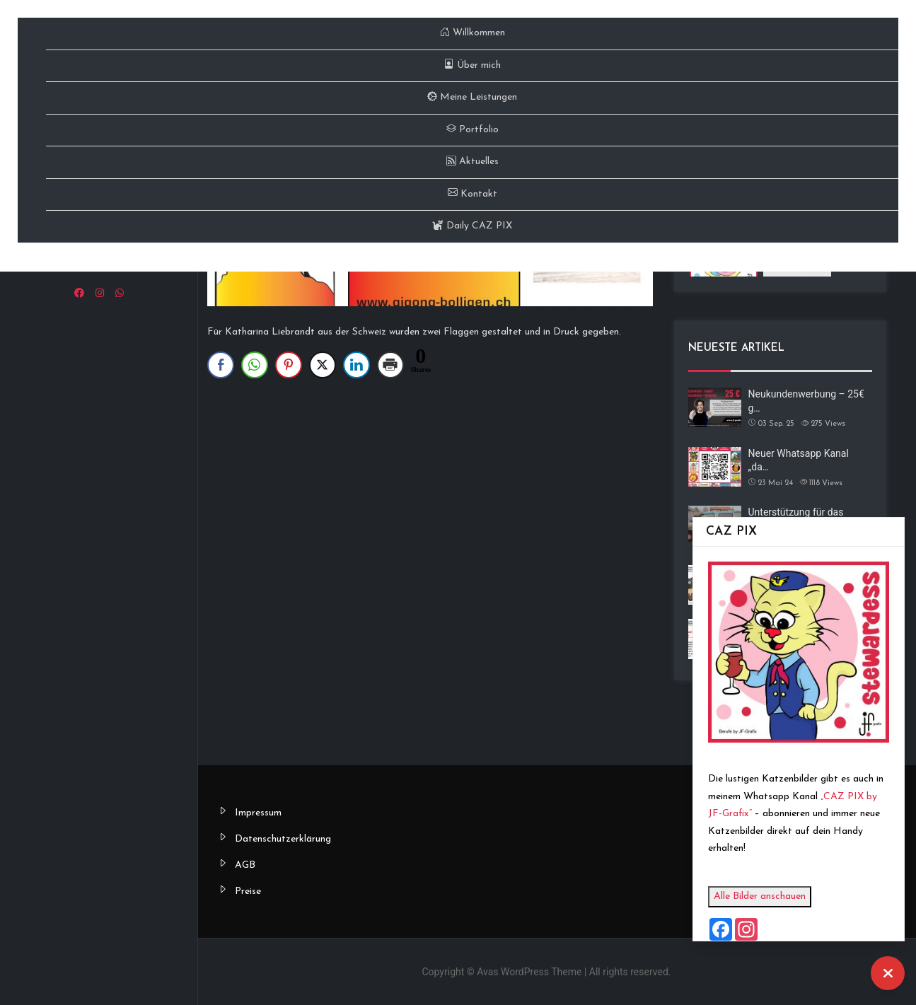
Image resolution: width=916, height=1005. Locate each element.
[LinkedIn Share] (356, 365)
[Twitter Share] (322, 365)
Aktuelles (472, 161)
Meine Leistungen (472, 97)
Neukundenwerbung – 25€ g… (806, 401)
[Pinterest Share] (288, 365)
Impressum (258, 813)
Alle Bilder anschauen (765, 896)
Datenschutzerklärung (283, 839)
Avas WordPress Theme (529, 971)
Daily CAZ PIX (472, 226)
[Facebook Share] (220, 365)
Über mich (472, 65)
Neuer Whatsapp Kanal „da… (798, 460)
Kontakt (472, 194)
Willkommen (472, 33)
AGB (245, 865)
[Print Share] (390, 365)
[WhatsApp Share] (254, 365)
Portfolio (472, 129)
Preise (248, 891)
